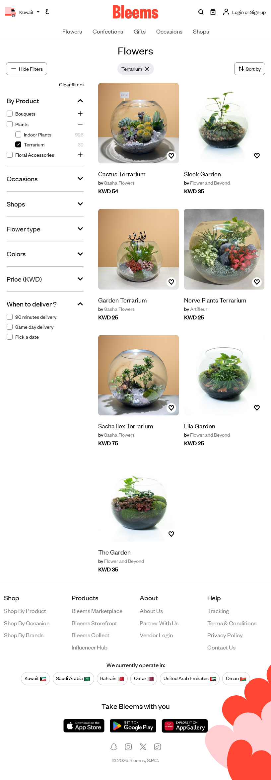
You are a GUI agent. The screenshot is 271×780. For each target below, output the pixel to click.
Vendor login (156, 635)
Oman (236, 678)
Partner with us (159, 623)
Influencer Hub (89, 647)
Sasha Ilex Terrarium (125, 425)
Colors (16, 253)
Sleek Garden (202, 173)
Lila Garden (199, 425)
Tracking (218, 610)
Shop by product (25, 610)
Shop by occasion (26, 623)
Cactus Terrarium (122, 173)
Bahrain (112, 678)
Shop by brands (23, 635)
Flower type (23, 228)
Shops (201, 31)
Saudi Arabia (73, 678)
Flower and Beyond (207, 182)
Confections (108, 31)
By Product (23, 100)
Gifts (140, 31)
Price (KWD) (24, 279)
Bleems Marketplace (97, 610)
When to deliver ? (32, 304)
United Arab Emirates (190, 678)
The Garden (114, 552)
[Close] (147, 68)
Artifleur (195, 308)
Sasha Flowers (116, 182)
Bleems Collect (90, 635)
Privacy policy (225, 635)
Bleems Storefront (94, 623)
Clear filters (71, 84)
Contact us (221, 647)
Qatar (144, 678)
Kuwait (35, 678)
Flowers (72, 31)
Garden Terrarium (122, 300)
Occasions (169, 31)
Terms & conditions (231, 623)
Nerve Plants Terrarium (215, 300)
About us (151, 610)
